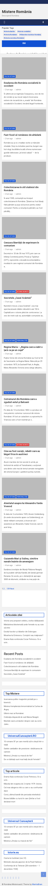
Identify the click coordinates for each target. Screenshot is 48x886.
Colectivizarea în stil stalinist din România (21, 666)
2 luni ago (8, 90)
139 (8, 589)
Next (12, 589)
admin (18, 90)
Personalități (22, 340)
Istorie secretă (23, 291)
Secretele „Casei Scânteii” (18, 298)
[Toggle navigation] (4, 22)
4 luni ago (8, 565)
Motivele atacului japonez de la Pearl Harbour (23, 862)
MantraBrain (37, 884)
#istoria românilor (24, 31)
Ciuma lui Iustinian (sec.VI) (15, 858)
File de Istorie (9, 76)
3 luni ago (8, 249)
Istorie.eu (13, 852)
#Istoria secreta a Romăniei (14, 38)
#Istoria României (10, 35)
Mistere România (17, 11)
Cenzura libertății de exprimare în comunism (22, 670)
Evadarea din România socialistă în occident (22, 659)
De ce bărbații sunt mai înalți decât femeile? (22, 759)
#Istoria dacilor (9, 31)
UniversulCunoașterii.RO (22, 735)
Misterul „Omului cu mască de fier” (18, 756)
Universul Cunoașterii (20, 821)
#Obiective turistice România (30, 35)
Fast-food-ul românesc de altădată (22, 135)
